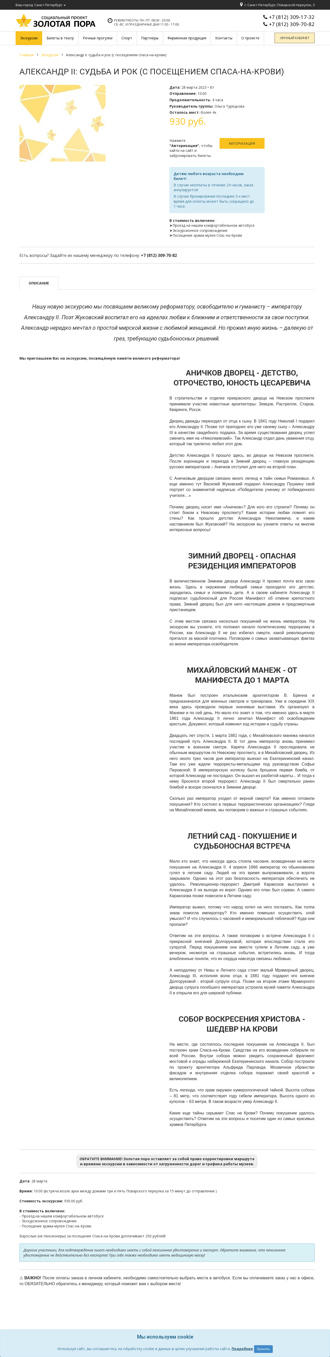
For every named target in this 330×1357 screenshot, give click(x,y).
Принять (263, 1349)
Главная (26, 54)
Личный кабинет (295, 38)
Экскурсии (50, 54)
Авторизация (242, 143)
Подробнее (242, 1348)
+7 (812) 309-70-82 (292, 24)
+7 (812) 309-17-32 (292, 17)
